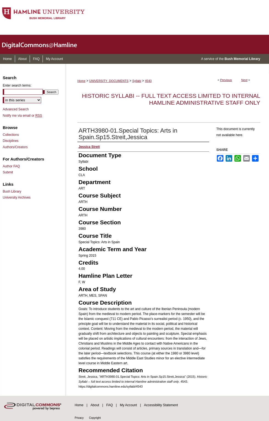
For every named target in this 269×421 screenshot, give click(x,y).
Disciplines (10, 141)
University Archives (16, 197)
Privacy (79, 417)
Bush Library (12, 191)
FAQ (109, 405)
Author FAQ (11, 166)
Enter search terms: (17, 85)
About (95, 405)
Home (81, 80)
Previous (226, 80)
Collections (11, 135)
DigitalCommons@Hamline (44, 44)
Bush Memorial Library (242, 59)
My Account (128, 405)
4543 (148, 80)
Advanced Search (16, 109)
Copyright (95, 417)
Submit (8, 172)
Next (244, 80)
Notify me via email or (22, 116)
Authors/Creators (15, 147)
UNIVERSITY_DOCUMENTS (108, 80)
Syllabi (136, 80)
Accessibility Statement (161, 405)
